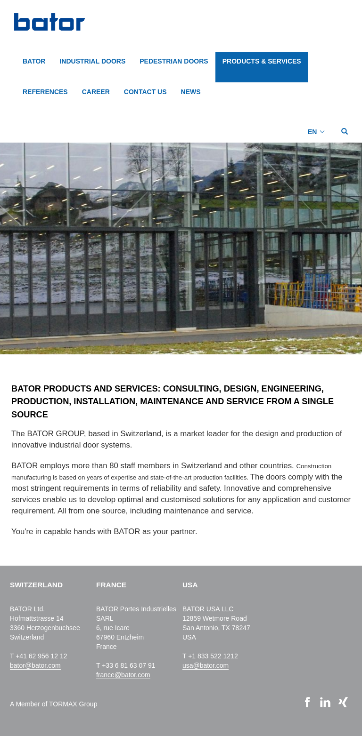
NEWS (191, 92)
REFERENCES (45, 92)
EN (312, 132)
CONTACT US (145, 92)
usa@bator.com (205, 665)
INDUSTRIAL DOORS (92, 61)
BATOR (34, 61)
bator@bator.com (35, 665)
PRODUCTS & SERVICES (261, 61)
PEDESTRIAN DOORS (174, 61)
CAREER (96, 92)
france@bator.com (123, 675)
